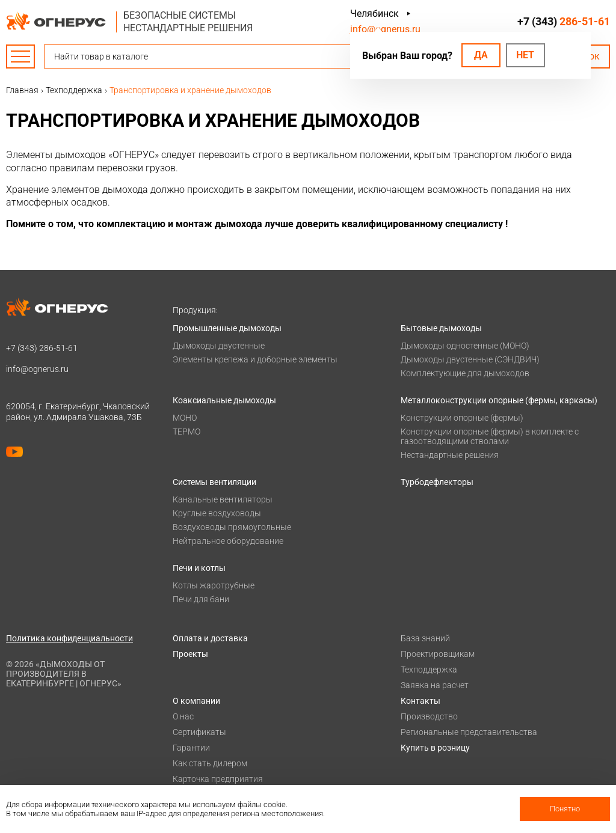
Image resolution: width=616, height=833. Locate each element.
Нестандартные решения (450, 455)
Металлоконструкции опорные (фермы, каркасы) (499, 400)
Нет (525, 55)
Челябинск (374, 13)
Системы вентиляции (214, 482)
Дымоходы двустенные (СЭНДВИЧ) (470, 359)
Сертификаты (199, 732)
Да (481, 55)
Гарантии (191, 747)
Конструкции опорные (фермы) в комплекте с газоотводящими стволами (490, 436)
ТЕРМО (186, 431)
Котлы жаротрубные (213, 585)
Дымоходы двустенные (219, 345)
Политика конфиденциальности (69, 638)
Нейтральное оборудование (228, 541)
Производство (429, 716)
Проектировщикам (438, 654)
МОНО (185, 418)
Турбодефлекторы (437, 482)
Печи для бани (201, 599)
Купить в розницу (435, 747)
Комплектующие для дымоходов (465, 373)
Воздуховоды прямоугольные (232, 527)
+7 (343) (563, 21)
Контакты (420, 701)
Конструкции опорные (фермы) (462, 418)
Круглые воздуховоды (217, 513)
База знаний (425, 638)
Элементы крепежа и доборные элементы (255, 359)
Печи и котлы (199, 568)
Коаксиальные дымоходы (224, 400)
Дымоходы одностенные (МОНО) (465, 345)
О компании (196, 701)
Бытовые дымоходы (441, 328)
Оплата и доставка (210, 638)
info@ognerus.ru (385, 29)
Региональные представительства (469, 732)
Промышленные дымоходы (227, 328)
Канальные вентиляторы (223, 499)
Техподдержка (429, 669)
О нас (183, 716)
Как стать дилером (210, 763)
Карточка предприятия (218, 779)
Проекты (190, 654)
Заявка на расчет (435, 685)
